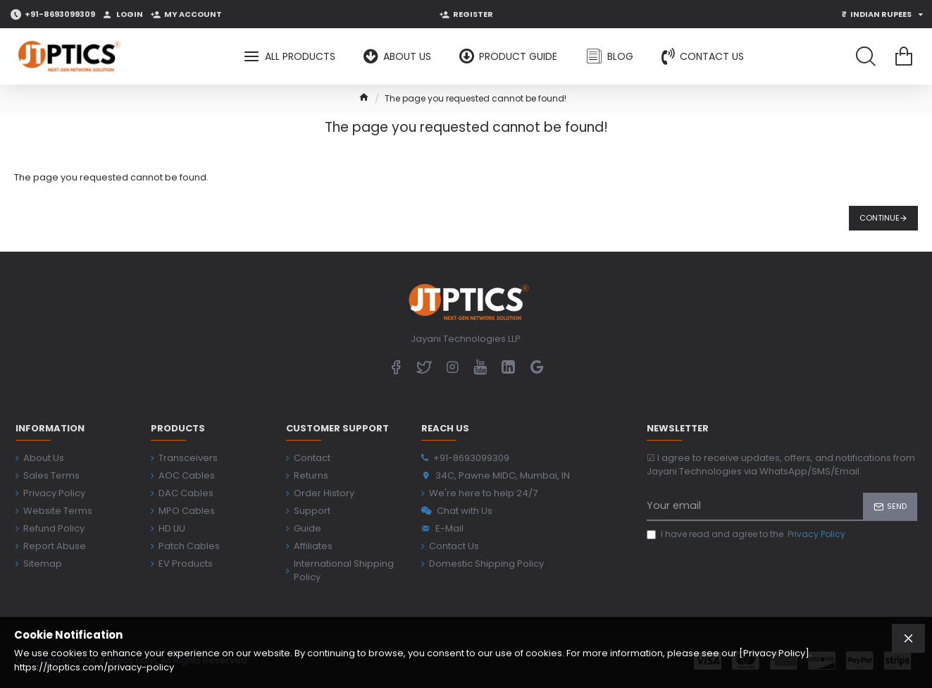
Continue (879, 217)
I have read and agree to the (747, 534)
